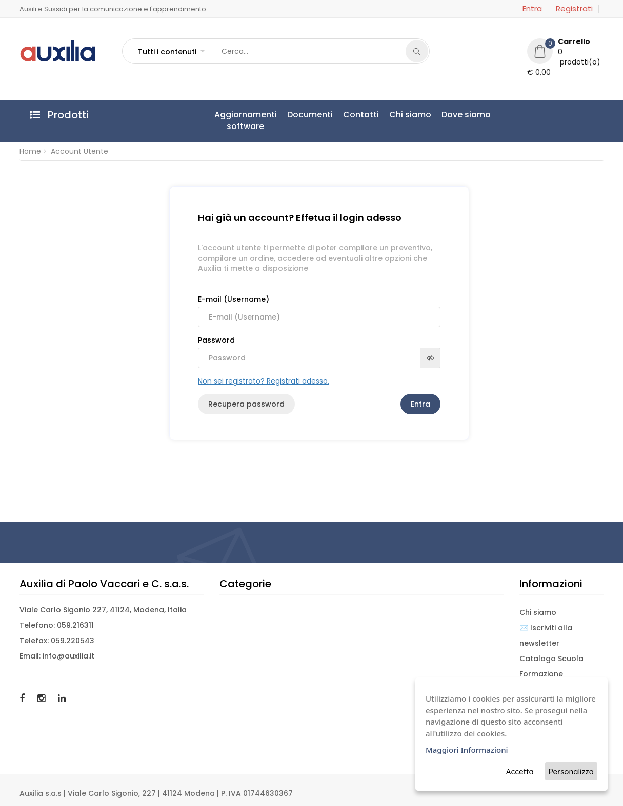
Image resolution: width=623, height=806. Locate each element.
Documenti (310, 114)
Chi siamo (410, 114)
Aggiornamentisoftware (245, 120)
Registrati (574, 9)
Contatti (361, 114)
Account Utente (79, 151)
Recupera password (246, 404)
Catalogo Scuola (551, 658)
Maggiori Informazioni (467, 750)
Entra (532, 9)
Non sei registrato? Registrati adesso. (263, 381)
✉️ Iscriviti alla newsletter (545, 635)
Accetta (520, 771)
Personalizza (571, 771)
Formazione (541, 674)
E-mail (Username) (319, 310)
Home (30, 151)
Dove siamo (466, 114)
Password (319, 351)
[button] (171, 51)
